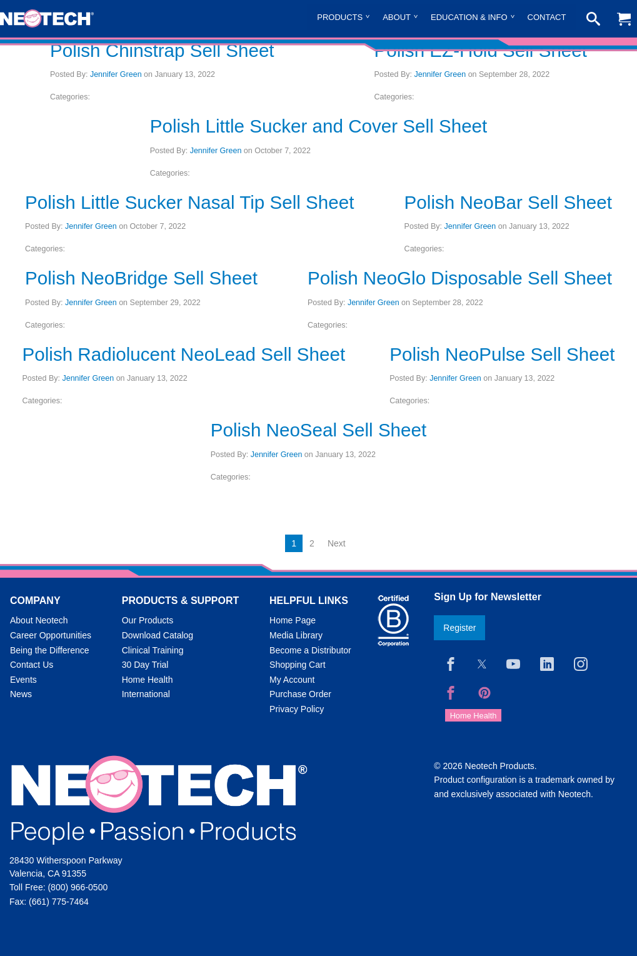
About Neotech (39, 620)
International (146, 694)
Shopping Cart (297, 665)
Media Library (296, 635)
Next (337, 543)
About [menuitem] (397, 17)
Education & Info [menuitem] (469, 17)
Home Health (147, 680)
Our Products (147, 620)
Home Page (292, 620)
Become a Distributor (310, 650)
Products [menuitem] (340, 17)
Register (459, 628)
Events (23, 680)
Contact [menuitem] (547, 17)
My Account (291, 680)
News (21, 694)
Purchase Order (300, 694)
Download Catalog (157, 635)
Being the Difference (49, 650)
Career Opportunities (50, 635)
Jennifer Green (116, 74)
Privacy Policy (296, 709)
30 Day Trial (145, 665)
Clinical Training (153, 650)
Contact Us (31, 665)
